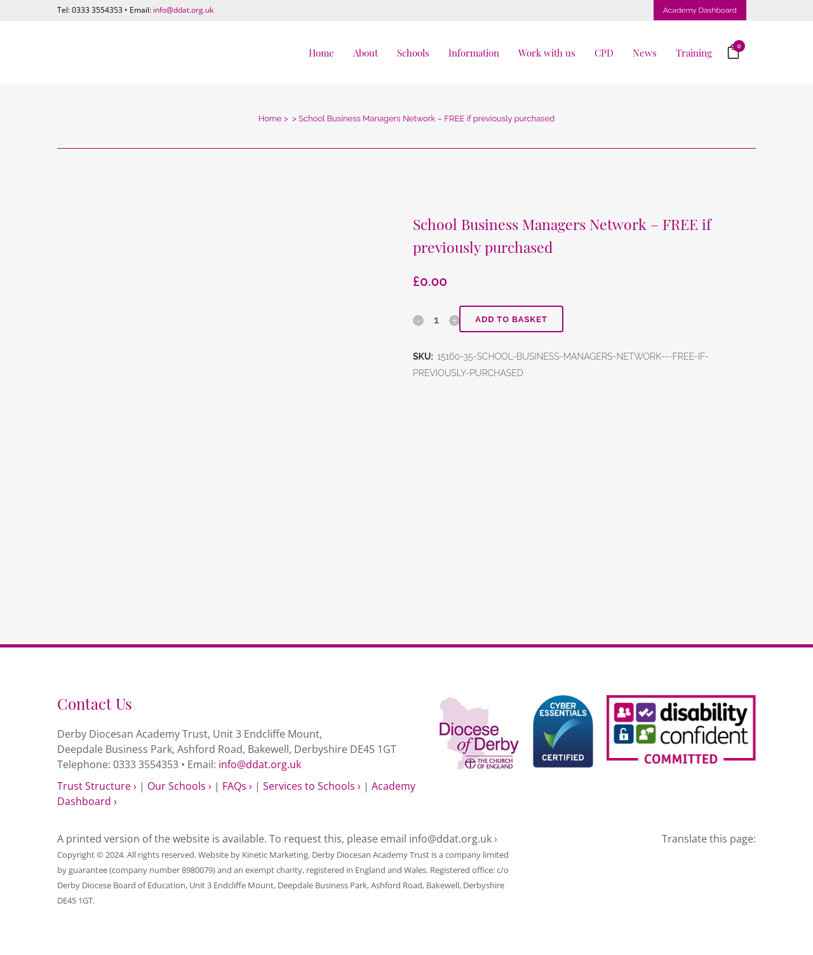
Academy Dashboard (700, 10)
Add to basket (511, 319)
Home (270, 118)
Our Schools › (179, 786)
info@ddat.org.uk (183, 9)
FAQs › (237, 786)
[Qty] (436, 319)
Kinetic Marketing (275, 854)
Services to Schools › (312, 786)
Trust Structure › (97, 786)
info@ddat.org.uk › (453, 839)
